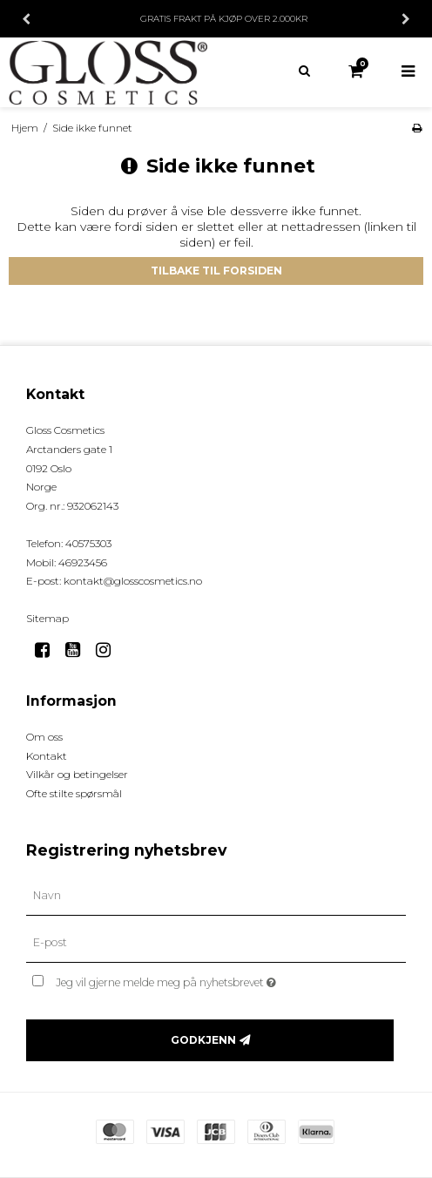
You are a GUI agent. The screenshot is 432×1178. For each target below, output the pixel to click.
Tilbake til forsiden (216, 270)
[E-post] (216, 943)
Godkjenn (203, 1039)
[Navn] (216, 896)
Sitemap (47, 618)
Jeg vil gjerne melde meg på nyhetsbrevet (208, 979)
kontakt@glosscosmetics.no (133, 580)
